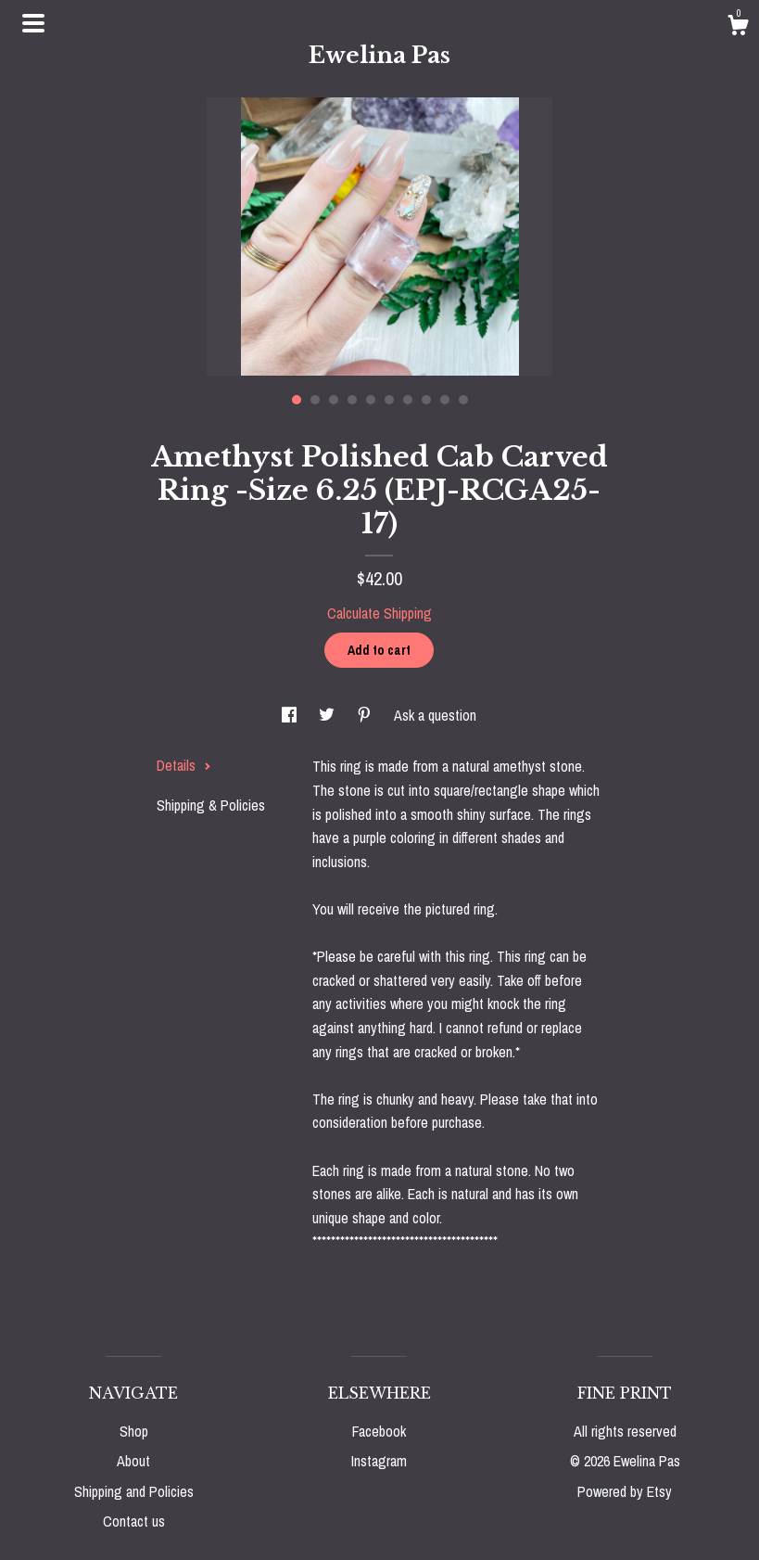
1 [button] (296, 399)
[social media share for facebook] (291, 715)
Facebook (379, 1431)
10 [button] (463, 399)
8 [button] (426, 399)
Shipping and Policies (134, 1491)
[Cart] (737, 28)
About (133, 1461)
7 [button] (407, 399)
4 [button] (352, 399)
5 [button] (370, 399)
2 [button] (315, 399)
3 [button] (333, 399)
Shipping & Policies (211, 805)
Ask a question (435, 715)
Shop (134, 1431)
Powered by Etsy (624, 1491)
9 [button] (444, 399)
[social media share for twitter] (328, 715)
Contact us (134, 1521)
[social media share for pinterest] (366, 715)
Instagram (379, 1461)
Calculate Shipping (379, 613)
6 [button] (389, 399)
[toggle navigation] (33, 23)
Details (184, 765)
